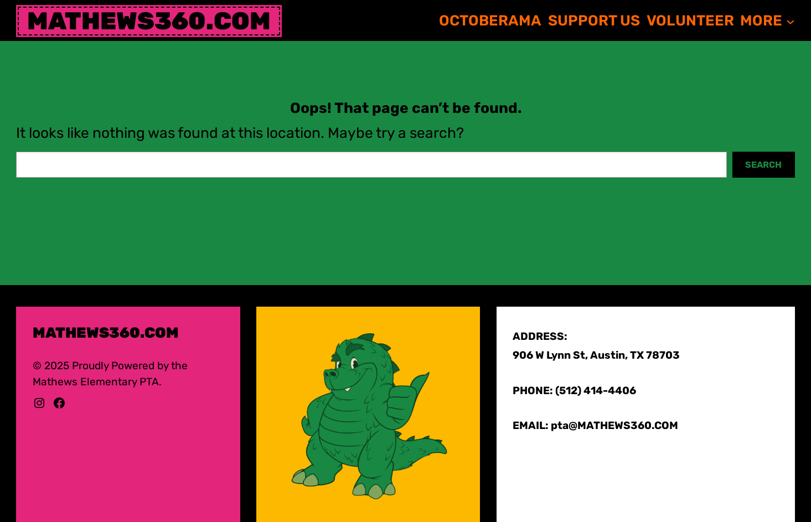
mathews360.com (149, 21)
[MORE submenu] (790, 21)
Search (763, 164)
